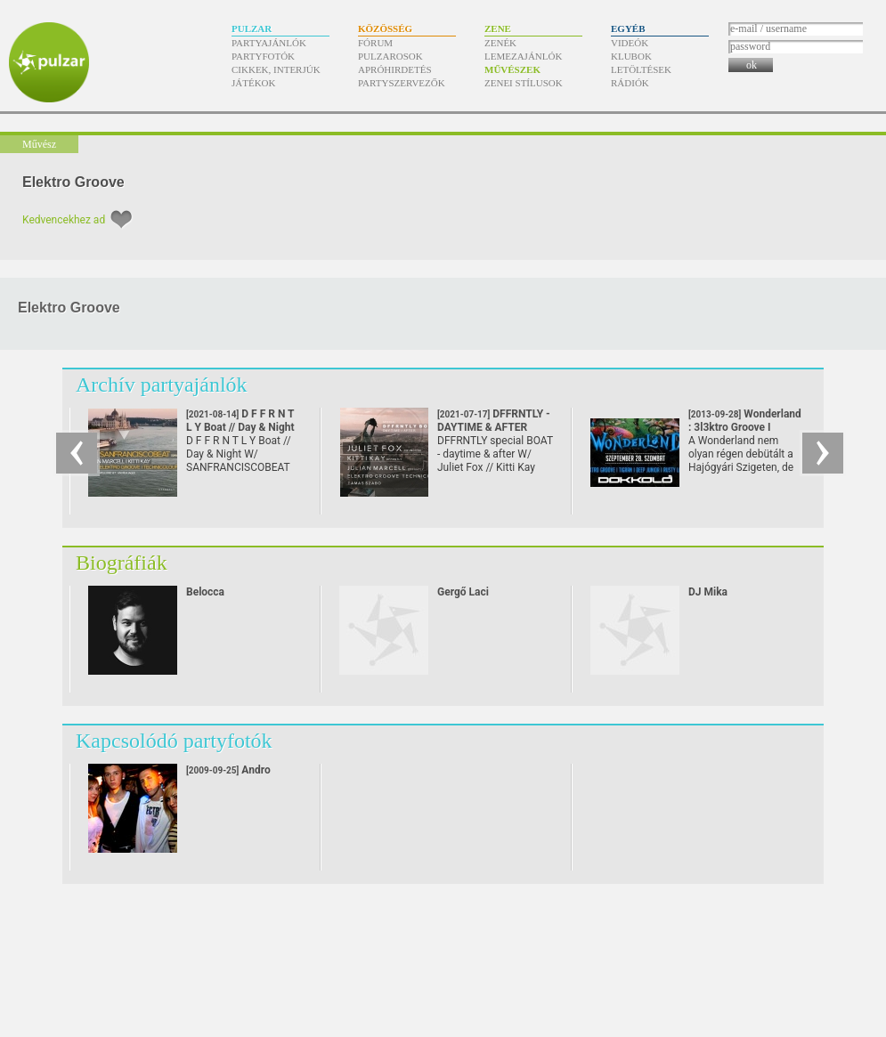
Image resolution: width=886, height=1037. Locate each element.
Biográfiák (121, 562)
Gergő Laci (463, 592)
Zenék (500, 42)
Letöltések (641, 69)
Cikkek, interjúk (276, 69)
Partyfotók (263, 56)
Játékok (254, 82)
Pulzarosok (390, 56)
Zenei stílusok (523, 82)
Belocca (205, 592)
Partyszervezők (401, 82)
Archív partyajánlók (162, 384)
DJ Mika (707, 592)
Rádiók (630, 82)
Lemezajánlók (523, 56)
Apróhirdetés (395, 69)
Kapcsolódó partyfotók (174, 740)
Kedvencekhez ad (63, 220)
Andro (228, 770)
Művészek (512, 69)
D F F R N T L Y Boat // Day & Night (240, 427)
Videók (629, 42)
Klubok (631, 56)
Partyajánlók (269, 42)
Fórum (375, 42)
